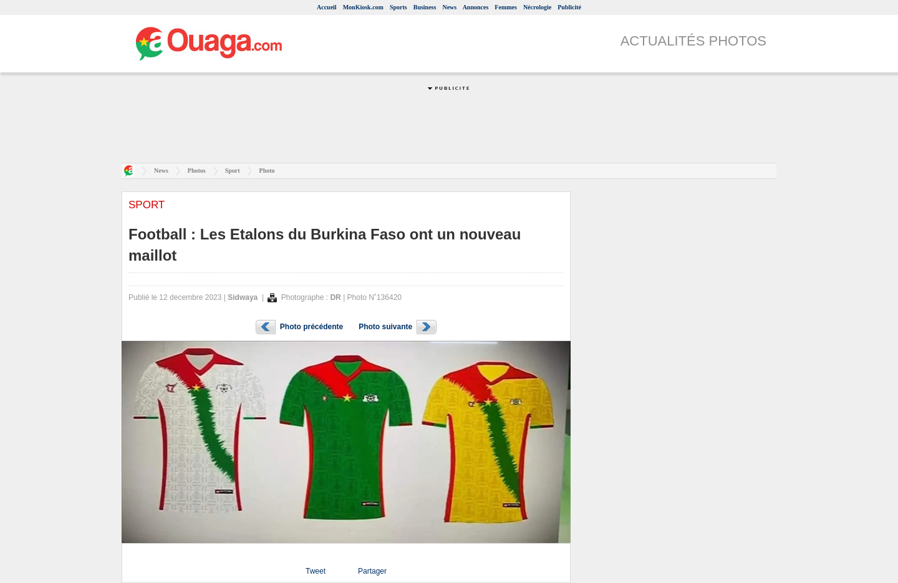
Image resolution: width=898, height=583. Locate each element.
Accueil (327, 7)
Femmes (506, 7)
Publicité (569, 7)
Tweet (316, 571)
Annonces (476, 7)
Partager (372, 571)
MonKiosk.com (363, 7)
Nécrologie (537, 7)
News (449, 7)
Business (425, 7)
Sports (398, 7)
